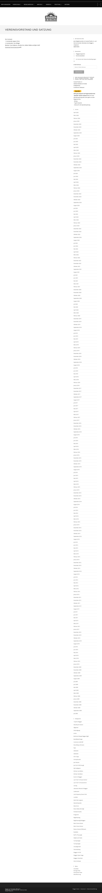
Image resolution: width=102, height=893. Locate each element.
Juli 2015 (76, 472)
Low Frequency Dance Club (80, 794)
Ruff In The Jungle (78, 835)
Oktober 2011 (77, 603)
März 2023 (76, 220)
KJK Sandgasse (77, 768)
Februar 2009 (77, 696)
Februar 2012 (77, 591)
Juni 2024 (76, 176)
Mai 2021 (76, 281)
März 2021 (76, 284)
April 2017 (76, 411)
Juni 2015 (76, 475)
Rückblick (76, 832)
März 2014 (76, 519)
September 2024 (78, 167)
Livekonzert (76, 791)
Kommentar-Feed (78, 872)
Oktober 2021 (77, 266)
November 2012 (77, 565)
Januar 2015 (76, 490)
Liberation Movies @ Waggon (81, 788)
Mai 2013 (76, 548)
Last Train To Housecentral (80, 782)
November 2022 (77, 231)
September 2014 (78, 501)
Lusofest (76, 797)
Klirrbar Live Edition (78, 771)
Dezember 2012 (77, 562)
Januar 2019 (76, 350)
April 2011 (76, 620)
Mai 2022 (76, 249)
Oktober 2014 (77, 498)
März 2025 (76, 150)
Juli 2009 (76, 681)
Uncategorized (77, 846)
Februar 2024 (77, 188)
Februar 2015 (77, 487)
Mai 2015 (76, 478)
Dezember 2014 (77, 493)
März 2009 (76, 693)
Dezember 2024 (77, 159)
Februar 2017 (77, 417)
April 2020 (76, 310)
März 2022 (76, 254)
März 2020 (76, 313)
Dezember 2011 (77, 597)
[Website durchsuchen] (99, 4)
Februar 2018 (77, 382)
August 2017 (77, 400)
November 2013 (77, 530)
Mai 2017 (76, 408)
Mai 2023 (76, 214)
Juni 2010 (76, 649)
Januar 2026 (76, 121)
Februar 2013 (77, 556)
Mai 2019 (76, 339)
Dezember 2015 (77, 458)
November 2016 (77, 426)
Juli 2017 (76, 403)
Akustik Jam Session (78, 724)
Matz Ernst (76, 806)
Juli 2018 (76, 368)
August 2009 (77, 678)
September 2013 (78, 536)
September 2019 (78, 327)
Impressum (83, 889)
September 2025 (78, 133)
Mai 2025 (76, 144)
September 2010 (78, 641)
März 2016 (76, 449)
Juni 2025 (76, 141)
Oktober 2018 (77, 359)
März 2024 (76, 185)
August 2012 (77, 574)
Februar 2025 (77, 153)
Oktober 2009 (77, 673)
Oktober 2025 (77, 130)
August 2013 (77, 539)
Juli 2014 (76, 507)
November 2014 (77, 495)
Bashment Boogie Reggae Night (81, 736)
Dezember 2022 (77, 228)
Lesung (75, 785)
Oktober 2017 (77, 394)
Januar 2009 (76, 699)
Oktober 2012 (77, 568)
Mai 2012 (76, 583)
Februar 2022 (77, 257)
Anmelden (76, 868)
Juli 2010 (76, 646)
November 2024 (77, 162)
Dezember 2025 (77, 124)
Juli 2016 (76, 437)
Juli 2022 (76, 243)
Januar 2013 (76, 559)
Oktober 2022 (77, 234)
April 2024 (76, 182)
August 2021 (77, 272)
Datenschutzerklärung (92, 889)
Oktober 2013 (77, 533)
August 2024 (77, 170)
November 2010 (77, 635)
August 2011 (77, 609)
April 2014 (76, 516)
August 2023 (77, 205)
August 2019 (77, 330)
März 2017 (76, 414)
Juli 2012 (76, 577)
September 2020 (78, 298)
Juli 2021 (76, 275)
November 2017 (77, 391)
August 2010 (77, 643)
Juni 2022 (76, 246)
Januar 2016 (76, 455)
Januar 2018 (76, 385)
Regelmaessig (77, 817)
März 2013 (76, 553)
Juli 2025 (76, 138)
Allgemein (76, 727)
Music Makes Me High (79, 809)
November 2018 (77, 356)
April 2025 (76, 147)
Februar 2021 (77, 286)
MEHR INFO (76, 46)
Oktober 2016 (77, 429)
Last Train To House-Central (80, 780)
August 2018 (77, 365)
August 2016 (77, 434)
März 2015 (76, 484)
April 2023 (76, 217)
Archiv (75, 733)
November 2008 (77, 705)
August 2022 (77, 240)
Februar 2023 (77, 223)
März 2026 (76, 115)
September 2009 (78, 675)
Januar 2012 (76, 594)
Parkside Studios (78, 811)
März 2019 (76, 344)
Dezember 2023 (77, 194)
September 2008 (78, 710)
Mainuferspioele (77, 803)
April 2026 (76, 112)
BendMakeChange (78, 739)
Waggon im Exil (77, 852)
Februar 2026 (77, 118)
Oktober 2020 (77, 295)
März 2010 (76, 658)
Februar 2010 (77, 661)
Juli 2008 (76, 713)
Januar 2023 (76, 225)
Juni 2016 (76, 440)
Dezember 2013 (77, 527)
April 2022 (76, 252)
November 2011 (77, 600)
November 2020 (77, 292)
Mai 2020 (76, 307)
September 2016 (78, 432)
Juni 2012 (76, 580)
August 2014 (77, 504)
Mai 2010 (76, 652)
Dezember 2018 (77, 353)
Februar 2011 (77, 626)
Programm (76, 814)
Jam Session (76, 762)
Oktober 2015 (77, 463)
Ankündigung (77, 730)
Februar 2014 (77, 522)
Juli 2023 (76, 208)
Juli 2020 (76, 304)
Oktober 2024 (77, 164)
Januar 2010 (76, 664)
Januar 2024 (76, 191)
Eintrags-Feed (77, 870)
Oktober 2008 (77, 707)
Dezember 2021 (77, 260)
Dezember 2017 (77, 388)
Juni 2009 (76, 684)
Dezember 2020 (77, 289)
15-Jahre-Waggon (78, 721)
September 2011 (78, 606)
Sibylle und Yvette (78, 838)
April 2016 (76, 446)
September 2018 (78, 362)
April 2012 (76, 585)
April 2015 (76, 481)
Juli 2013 (76, 542)
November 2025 (77, 127)
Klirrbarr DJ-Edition (78, 774)
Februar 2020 (77, 315)
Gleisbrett (76, 750)
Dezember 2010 (77, 632)
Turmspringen (77, 840)
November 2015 (77, 461)
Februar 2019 (77, 347)
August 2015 (77, 469)
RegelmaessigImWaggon (79, 820)
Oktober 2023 (77, 199)
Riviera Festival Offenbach (80, 829)
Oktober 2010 (77, 638)
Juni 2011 (76, 615)
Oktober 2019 (77, 324)
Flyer (75, 748)
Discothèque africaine (79, 745)
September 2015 (78, 466)
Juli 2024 (76, 173)
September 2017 (78, 397)
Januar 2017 (76, 420)
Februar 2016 (77, 452)
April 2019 (76, 342)
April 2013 (76, 551)
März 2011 (76, 623)
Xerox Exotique (77, 861)
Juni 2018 (76, 371)
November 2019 (77, 321)
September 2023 (78, 202)
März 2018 (76, 379)
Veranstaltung (77, 849)
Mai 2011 (76, 617)
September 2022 (78, 237)
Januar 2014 (76, 524)
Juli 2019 (76, 333)
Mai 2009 (76, 687)
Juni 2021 (76, 278)
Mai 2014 (76, 513)
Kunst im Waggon (78, 777)
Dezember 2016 (77, 423)
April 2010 (76, 655)
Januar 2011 (76, 629)
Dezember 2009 (77, 667)
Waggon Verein (76, 889)
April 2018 (76, 376)
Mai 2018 (76, 373)
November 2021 (77, 263)
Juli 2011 (76, 612)
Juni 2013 (76, 545)
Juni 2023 (76, 211)
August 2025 (77, 135)
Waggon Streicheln (78, 858)
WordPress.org (77, 874)
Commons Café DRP (78, 742)
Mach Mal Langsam (78, 800)
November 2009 (77, 670)
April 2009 (76, 690)
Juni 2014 (76, 510)
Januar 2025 (76, 156)
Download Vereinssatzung (12, 47)
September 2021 (78, 269)
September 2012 (78, 571)
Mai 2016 (76, 443)
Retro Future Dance (78, 823)
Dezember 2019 (77, 318)
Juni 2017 (76, 405)
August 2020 (77, 301)
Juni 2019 (76, 336)
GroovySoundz (77, 759)
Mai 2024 (76, 179)
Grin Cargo (76, 756)
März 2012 (76, 588)
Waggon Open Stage (78, 855)
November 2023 (77, 196)
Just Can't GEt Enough (79, 765)
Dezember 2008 (77, 702)
